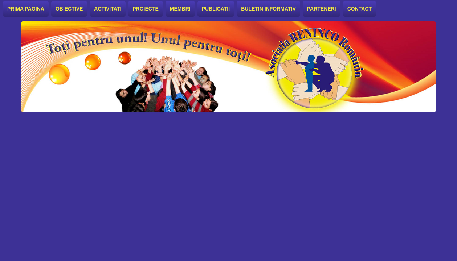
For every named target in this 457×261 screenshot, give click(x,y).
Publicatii (216, 9)
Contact (359, 9)
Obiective (69, 9)
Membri (180, 9)
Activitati (107, 9)
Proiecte (145, 9)
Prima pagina (25, 9)
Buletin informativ (268, 9)
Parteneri (321, 9)
